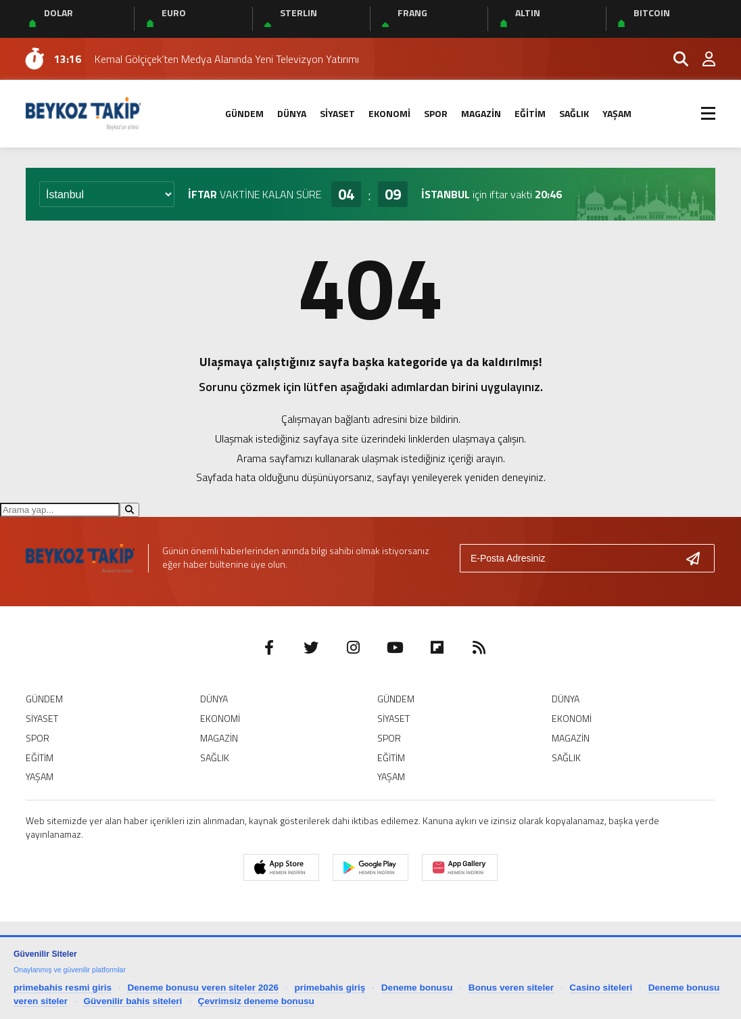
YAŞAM (616, 113)
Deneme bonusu (417, 987)
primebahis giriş (329, 987)
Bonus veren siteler (511, 987)
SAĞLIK (574, 113)
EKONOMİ (389, 113)
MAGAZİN (481, 113)
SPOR (436, 113)
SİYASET (337, 113)
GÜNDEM (244, 113)
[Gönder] (698, 558)
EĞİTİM (530, 113)
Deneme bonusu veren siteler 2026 (203, 987)
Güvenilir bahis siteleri (132, 1001)
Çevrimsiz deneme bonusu (256, 1001)
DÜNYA (291, 113)
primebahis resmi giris (63, 987)
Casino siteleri (600, 987)
